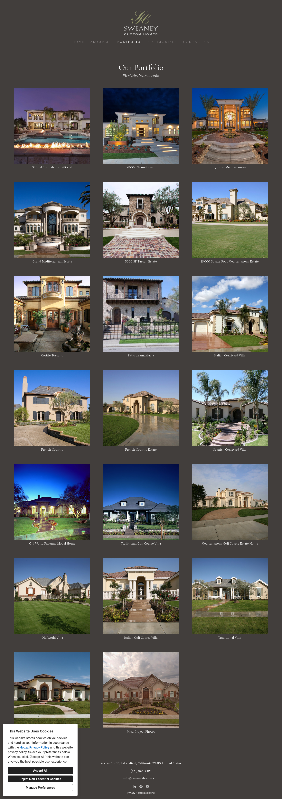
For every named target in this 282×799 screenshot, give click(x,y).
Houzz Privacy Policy (34, 747)
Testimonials (162, 42)
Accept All (40, 770)
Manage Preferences (40, 787)
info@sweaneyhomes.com (141, 778)
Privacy (131, 793)
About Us (100, 42)
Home (78, 42)
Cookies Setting (146, 793)
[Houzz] (134, 786)
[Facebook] (141, 786)
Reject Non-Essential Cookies (40, 779)
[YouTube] (147, 786)
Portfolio (129, 42)
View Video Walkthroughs (141, 75)
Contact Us (196, 42)
